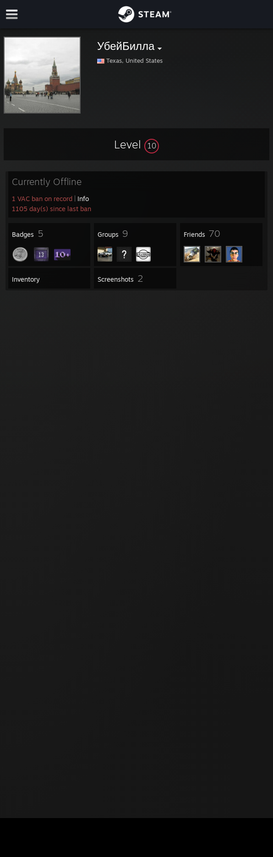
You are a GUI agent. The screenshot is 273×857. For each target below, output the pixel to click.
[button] (136, 144)
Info (83, 198)
